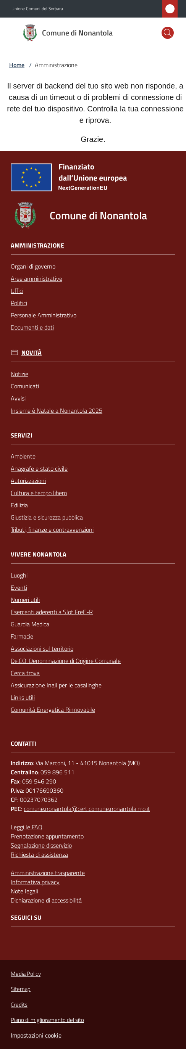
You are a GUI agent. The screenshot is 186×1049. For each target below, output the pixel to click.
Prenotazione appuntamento (47, 836)
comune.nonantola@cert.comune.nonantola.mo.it (87, 808)
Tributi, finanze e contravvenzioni (52, 529)
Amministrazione (37, 245)
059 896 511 (57, 772)
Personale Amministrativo (43, 315)
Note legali (24, 891)
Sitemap (21, 989)
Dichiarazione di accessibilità (46, 900)
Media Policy (26, 973)
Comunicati (25, 386)
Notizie (19, 373)
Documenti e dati (32, 327)
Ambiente (23, 456)
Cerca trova (25, 672)
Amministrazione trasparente (48, 872)
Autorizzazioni (28, 480)
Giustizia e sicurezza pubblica (47, 517)
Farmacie (22, 636)
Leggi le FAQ (26, 827)
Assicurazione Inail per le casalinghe (56, 685)
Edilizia (19, 505)
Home (16, 64)
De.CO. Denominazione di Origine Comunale (66, 660)
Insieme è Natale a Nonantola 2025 (56, 410)
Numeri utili (25, 599)
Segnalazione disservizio (41, 845)
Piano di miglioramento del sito (47, 1019)
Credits (19, 1005)
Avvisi (18, 398)
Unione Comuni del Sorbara (37, 8)
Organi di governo (33, 266)
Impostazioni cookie (36, 1035)
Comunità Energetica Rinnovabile (53, 709)
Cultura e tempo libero (39, 492)
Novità (31, 352)
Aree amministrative (36, 278)
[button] (168, 33)
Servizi (21, 435)
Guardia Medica (30, 624)
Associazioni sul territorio (42, 648)
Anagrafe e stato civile (39, 468)
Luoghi (19, 575)
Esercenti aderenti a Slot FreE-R (52, 611)
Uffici (17, 290)
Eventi (19, 587)
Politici (19, 302)
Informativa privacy (35, 882)
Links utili (23, 697)
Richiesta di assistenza (39, 854)
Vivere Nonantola (38, 554)
